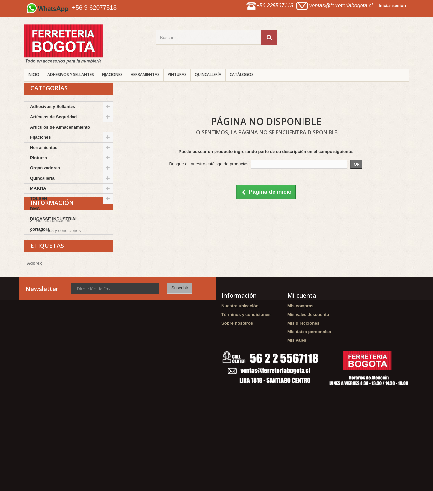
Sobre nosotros (237, 376)
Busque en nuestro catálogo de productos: (209, 163)
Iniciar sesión (392, 5)
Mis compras (300, 359)
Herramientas (145, 74)
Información (52, 250)
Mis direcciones (303, 376)
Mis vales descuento (308, 367)
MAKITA (38, 188)
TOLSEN (38, 198)
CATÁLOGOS (242, 74)
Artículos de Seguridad (53, 116)
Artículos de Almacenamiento (60, 127)
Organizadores (45, 167)
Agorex (34, 312)
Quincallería (208, 74)
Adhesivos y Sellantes (70, 74)
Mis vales (296, 393)
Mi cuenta (301, 349)
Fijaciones (112, 74)
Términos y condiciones (58, 275)
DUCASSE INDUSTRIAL (54, 219)
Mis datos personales (309, 385)
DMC (35, 208)
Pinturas (177, 74)
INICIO (33, 74)
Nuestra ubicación (52, 265)
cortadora (40, 229)
